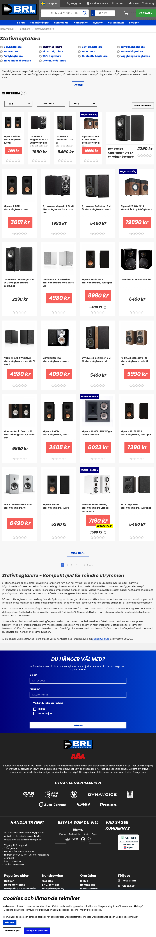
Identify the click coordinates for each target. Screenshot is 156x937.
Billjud (21, 22)
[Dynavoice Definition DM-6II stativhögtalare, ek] (97, 362)
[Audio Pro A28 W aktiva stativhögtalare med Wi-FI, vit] (58, 284)
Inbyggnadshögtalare (17, 60)
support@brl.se (101, 638)
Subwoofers (11, 51)
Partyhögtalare (13, 56)
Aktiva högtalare (53, 51)
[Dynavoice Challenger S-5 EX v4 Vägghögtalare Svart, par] (120, 153)
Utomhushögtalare (54, 60)
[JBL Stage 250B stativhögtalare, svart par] (136, 509)
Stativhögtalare (44, 29)
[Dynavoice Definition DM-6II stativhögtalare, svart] (65, 141)
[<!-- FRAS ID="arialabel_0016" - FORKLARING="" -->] (105, 307)
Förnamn (35, 688)
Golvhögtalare (13, 47)
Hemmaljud (61, 22)
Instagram (129, 880)
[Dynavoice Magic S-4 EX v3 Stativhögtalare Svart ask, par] (39, 141)
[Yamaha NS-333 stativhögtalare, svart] (58, 362)
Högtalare (24, 29)
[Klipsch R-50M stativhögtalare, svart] (13, 141)
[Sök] (65, 13)
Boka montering (14, 885)
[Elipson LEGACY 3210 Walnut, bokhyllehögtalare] (91, 141)
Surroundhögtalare (133, 47)
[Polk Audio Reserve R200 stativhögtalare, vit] (19, 509)
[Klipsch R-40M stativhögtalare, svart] (58, 436)
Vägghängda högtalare (135, 56)
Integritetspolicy (53, 888)
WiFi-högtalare (52, 56)
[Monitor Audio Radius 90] (136, 284)
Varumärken (116, 22)
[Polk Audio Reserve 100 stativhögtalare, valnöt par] (136, 362)
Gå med (78, 725)
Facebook (128, 886)
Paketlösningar (39, 22)
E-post (33, 674)
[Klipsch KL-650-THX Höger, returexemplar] (97, 436)
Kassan (146, 13)
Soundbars (88, 51)
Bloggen (134, 22)
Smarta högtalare (132, 51)
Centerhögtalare (92, 47)
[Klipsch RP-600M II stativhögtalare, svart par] (97, 284)
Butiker (9, 881)
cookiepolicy (95, 909)
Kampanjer (81, 22)
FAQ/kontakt (50, 885)
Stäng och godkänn (36, 930)
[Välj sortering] (142, 105)
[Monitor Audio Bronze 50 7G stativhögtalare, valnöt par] (19, 436)
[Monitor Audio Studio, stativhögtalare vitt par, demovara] (97, 509)
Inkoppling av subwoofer (20, 888)
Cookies (47, 881)
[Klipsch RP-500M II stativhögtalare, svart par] (136, 436)
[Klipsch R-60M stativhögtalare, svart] (58, 509)
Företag (149, 3)
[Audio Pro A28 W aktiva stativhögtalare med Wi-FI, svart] (19, 362)
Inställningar (12, 930)
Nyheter (98, 22)
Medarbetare (89, 888)
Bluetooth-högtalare (95, 56)
